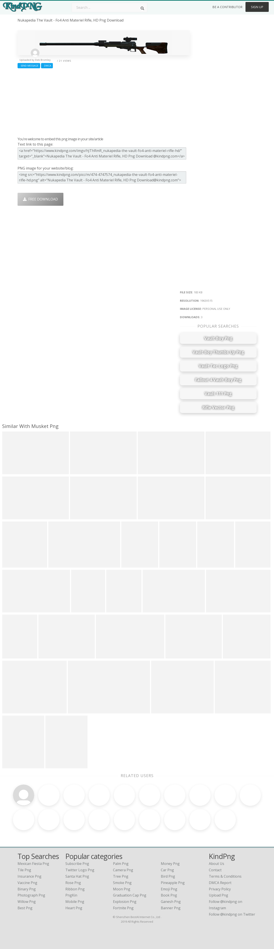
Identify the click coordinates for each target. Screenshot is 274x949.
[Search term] (109, 7)
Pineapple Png (173, 882)
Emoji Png (169, 889)
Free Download (40, 199)
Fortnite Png (123, 908)
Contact (215, 870)
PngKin (71, 895)
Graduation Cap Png (129, 895)
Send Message (28, 65)
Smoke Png (122, 882)
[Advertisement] (104, 101)
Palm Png (121, 863)
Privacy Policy (220, 889)
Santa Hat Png (77, 876)
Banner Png (171, 908)
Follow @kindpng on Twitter (232, 914)
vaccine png (27, 882)
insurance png (29, 876)
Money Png (170, 863)
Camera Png (123, 870)
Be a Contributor (227, 7)
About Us (216, 863)
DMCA (47, 65)
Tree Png (120, 876)
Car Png (167, 870)
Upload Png (218, 895)
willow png (27, 901)
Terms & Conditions (225, 876)
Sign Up (257, 7)
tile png (24, 870)
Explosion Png (124, 901)
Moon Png (121, 889)
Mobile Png (74, 901)
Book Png (169, 895)
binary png (27, 889)
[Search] (142, 8)
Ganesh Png (171, 901)
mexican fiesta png (33, 863)
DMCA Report (220, 882)
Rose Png (73, 882)
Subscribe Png (77, 863)
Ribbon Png (75, 889)
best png (25, 908)
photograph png (31, 895)
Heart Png (73, 908)
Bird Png (168, 876)
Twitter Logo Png (79, 870)
